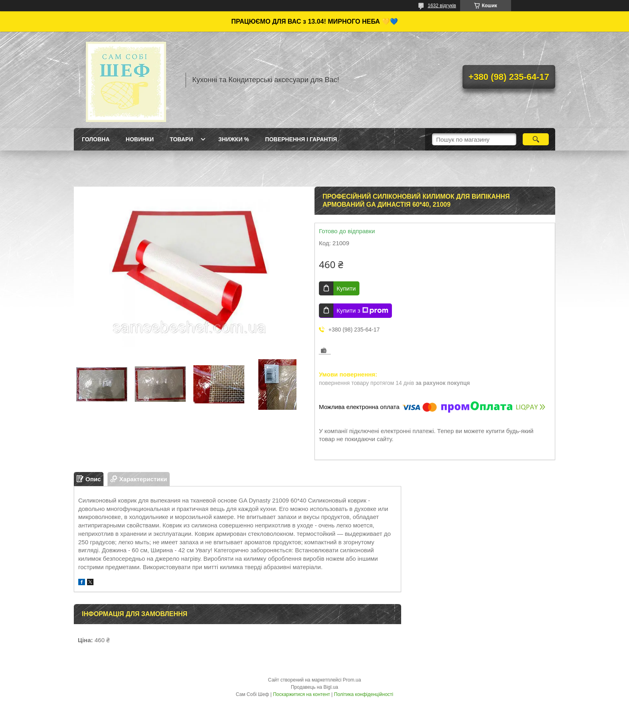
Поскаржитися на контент (301, 694)
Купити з (362, 310)
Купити (346, 288)
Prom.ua (352, 680)
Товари (181, 139)
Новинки (140, 139)
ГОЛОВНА (96, 139)
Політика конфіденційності (364, 694)
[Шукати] (536, 139)
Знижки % (233, 139)
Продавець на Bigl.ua (314, 687)
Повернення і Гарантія (301, 139)
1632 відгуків (442, 5)
